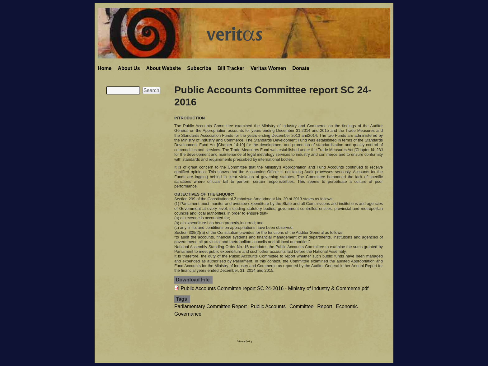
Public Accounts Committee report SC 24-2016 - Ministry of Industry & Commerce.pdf (274, 288)
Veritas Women (268, 68)
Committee (301, 306)
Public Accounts (268, 306)
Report (324, 306)
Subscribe (199, 68)
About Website (163, 68)
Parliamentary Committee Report (210, 306)
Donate (300, 68)
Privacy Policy (244, 341)
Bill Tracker (231, 68)
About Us (129, 68)
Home (104, 68)
